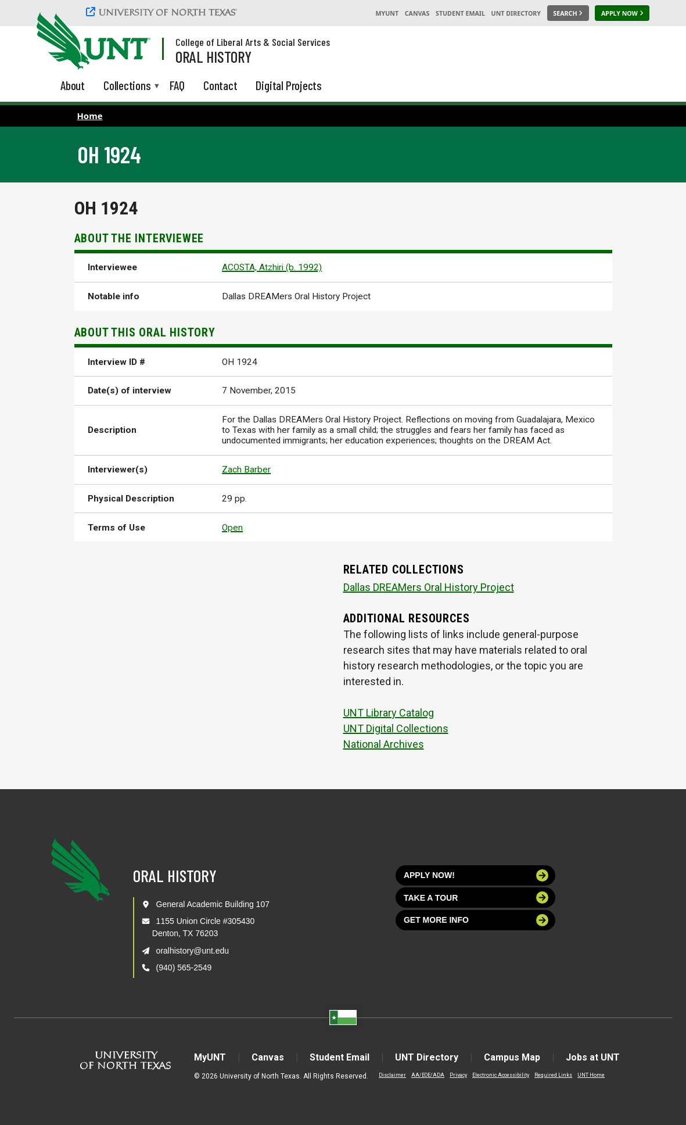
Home (90, 115)
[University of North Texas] (163, 11)
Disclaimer (392, 1075)
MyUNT (386, 13)
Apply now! (476, 875)
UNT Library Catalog (388, 713)
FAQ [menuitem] (177, 85)
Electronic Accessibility (500, 1075)
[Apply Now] (622, 13)
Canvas (417, 13)
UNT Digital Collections (395, 728)
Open (232, 527)
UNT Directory (516, 13)
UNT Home (591, 1075)
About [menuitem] (72, 85)
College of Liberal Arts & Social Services (252, 41)
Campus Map (512, 1057)
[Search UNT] (568, 13)
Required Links (553, 1075)
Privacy (458, 1075)
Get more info (476, 920)
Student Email (460, 13)
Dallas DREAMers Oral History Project (428, 587)
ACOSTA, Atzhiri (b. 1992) (272, 267)
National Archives (383, 744)
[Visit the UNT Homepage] (132, 41)
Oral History (213, 56)
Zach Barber (246, 469)
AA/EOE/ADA (427, 1075)
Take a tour (476, 897)
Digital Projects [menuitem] (289, 85)
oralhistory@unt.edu (192, 950)
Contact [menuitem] (220, 85)
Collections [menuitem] (127, 86)
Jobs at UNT (593, 1057)
